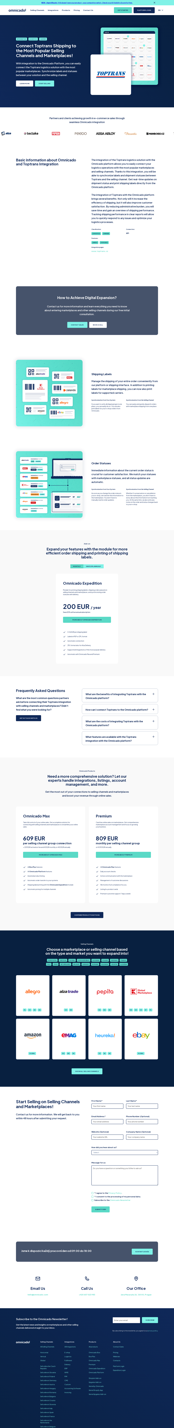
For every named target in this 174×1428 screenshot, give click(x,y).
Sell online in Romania (48, 1392)
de (131, 1010)
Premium (92, 1364)
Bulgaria (104, 964)
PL (150, 1010)
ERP (65, 1368)
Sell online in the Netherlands (46, 1421)
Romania (95, 964)
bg (68, 1053)
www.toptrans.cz (99, 251)
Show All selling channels (87, 1071)
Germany (114, 960)
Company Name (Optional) (138, 1132)
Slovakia (95, 960)
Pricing (77, 10)
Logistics (33, 39)
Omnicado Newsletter (120, 1200)
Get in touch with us (28, 718)
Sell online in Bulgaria (48, 1396)
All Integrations (70, 1347)
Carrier (43, 39)
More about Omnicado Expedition (87, 620)
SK (109, 1010)
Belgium (76, 964)
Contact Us (88, 10)
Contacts (116, 1360)
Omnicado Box (94, 1352)
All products (93, 1347)
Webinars (116, 1356)
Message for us (98, 1162)
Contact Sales (77, 325)
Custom (67, 1384)
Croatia (114, 964)
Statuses (104, 242)
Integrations (53, 10)
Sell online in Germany (48, 1380)
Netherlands (65, 964)
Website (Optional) (100, 1132)
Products (66, 10)
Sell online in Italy (46, 1408)
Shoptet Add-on (95, 1378)
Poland (105, 960)
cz (30, 1010)
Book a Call (98, 325)
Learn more (25, 83)
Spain (55, 964)
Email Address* (98, 1116)
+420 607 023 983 (87, 1295)
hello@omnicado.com (38, 1295)
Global (72, 960)
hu (99, 1010)
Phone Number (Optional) (138, 1116)
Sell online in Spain (47, 1412)
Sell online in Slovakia (48, 1372)
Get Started (123, 10)
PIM (65, 1376)
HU (39, 1010)
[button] (160, 10)
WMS (66, 1372)
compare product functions (87, 915)
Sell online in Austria (47, 1384)
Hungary (85, 964)
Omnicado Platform (96, 1372)
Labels (94, 242)
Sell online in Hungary (48, 1388)
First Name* (97, 1101)
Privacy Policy (115, 1193)
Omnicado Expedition (97, 1368)
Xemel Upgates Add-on (97, 1394)
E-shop (67, 1352)
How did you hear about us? (104, 1147)
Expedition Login (119, 1370)
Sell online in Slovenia (48, 1404)
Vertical (63, 960)
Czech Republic (83, 960)
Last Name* (131, 1101)
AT (146, 1010)
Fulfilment (68, 1360)
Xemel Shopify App (96, 1390)
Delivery (67, 1364)
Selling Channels (37, 10)
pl (25, 1010)
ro (105, 1010)
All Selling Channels (47, 1347)
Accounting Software (72, 1388)
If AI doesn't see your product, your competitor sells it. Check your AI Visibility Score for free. (87, 3)
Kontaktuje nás (142, 1252)
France (123, 960)
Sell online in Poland (47, 1376)
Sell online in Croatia (47, 1400)
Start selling (44, 83)
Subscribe (150, 1320)
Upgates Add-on (95, 1382)
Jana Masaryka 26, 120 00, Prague (136, 1295)
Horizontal (52, 960)
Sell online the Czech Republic (47, 1367)
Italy (48, 964)
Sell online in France (47, 1416)
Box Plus (92, 1356)
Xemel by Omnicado (96, 1386)
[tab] (76, 566)
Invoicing (67, 1392)
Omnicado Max (94, 1360)
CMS (66, 1380)
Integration (21, 39)
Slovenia (123, 964)
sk (35, 1010)
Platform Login (144, 10)
